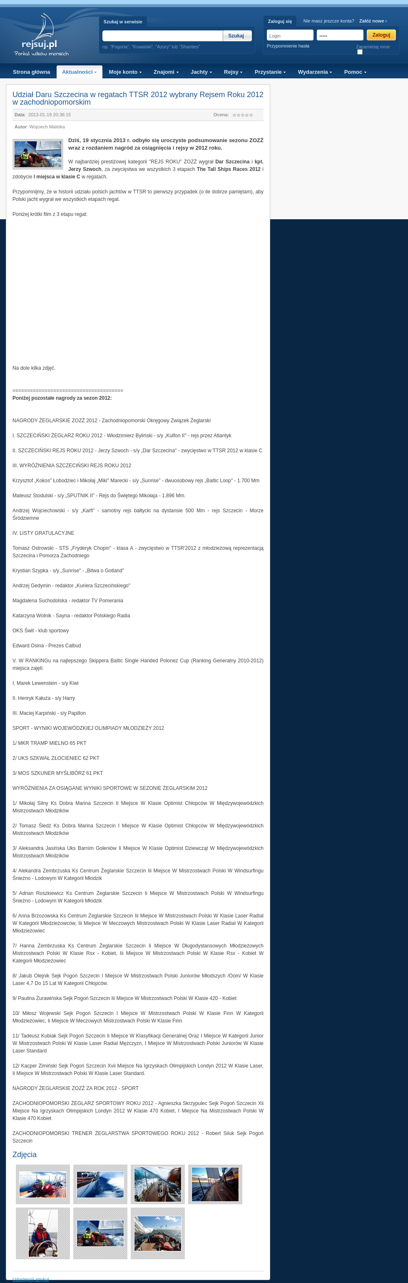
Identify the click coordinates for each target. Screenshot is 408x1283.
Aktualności (79, 72)
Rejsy (233, 72)
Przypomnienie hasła (288, 45)
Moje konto (125, 72)
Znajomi (166, 72)
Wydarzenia (315, 72)
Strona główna (31, 72)
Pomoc (355, 72)
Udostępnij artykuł (30, 1279)
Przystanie (270, 72)
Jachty (201, 72)
